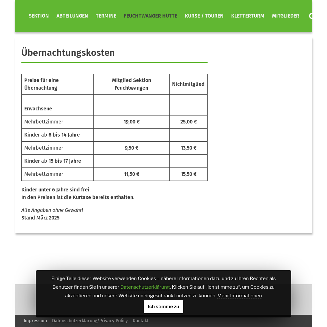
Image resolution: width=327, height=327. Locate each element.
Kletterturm (247, 16)
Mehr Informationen (239, 296)
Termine (106, 16)
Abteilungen (72, 16)
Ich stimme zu (163, 306)
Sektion (39, 16)
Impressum (35, 320)
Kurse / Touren (204, 16)
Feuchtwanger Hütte (150, 16)
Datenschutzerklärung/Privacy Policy (90, 320)
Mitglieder (285, 16)
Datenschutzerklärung (145, 287)
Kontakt (140, 320)
